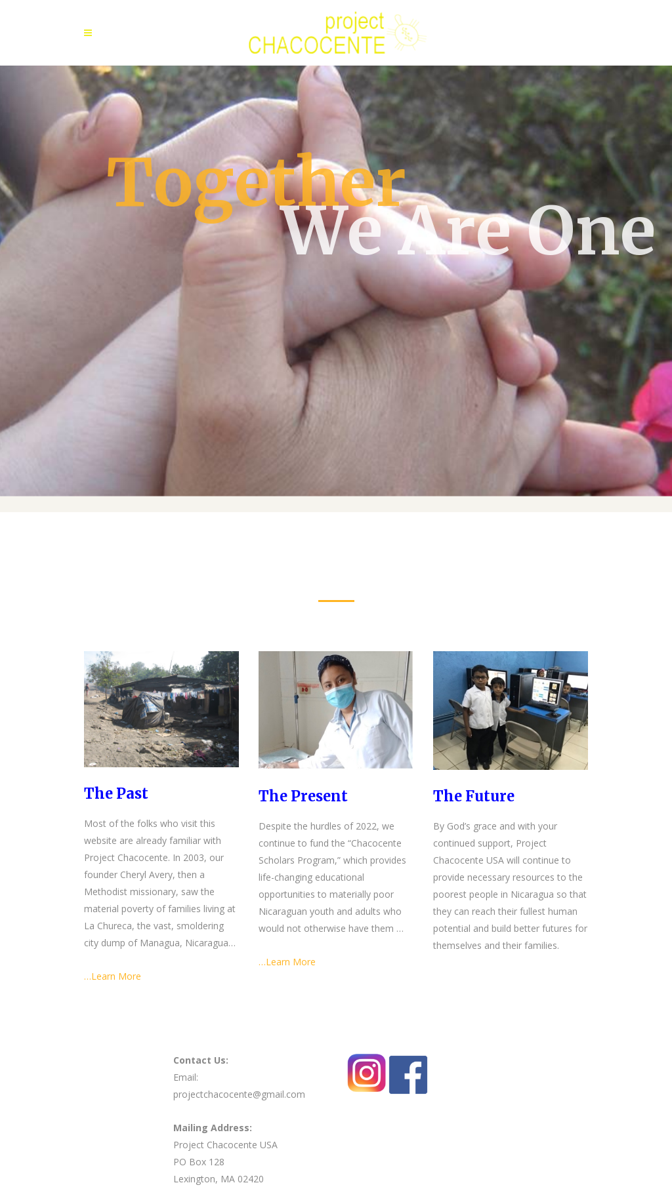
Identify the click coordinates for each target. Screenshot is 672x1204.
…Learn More (112, 976)
